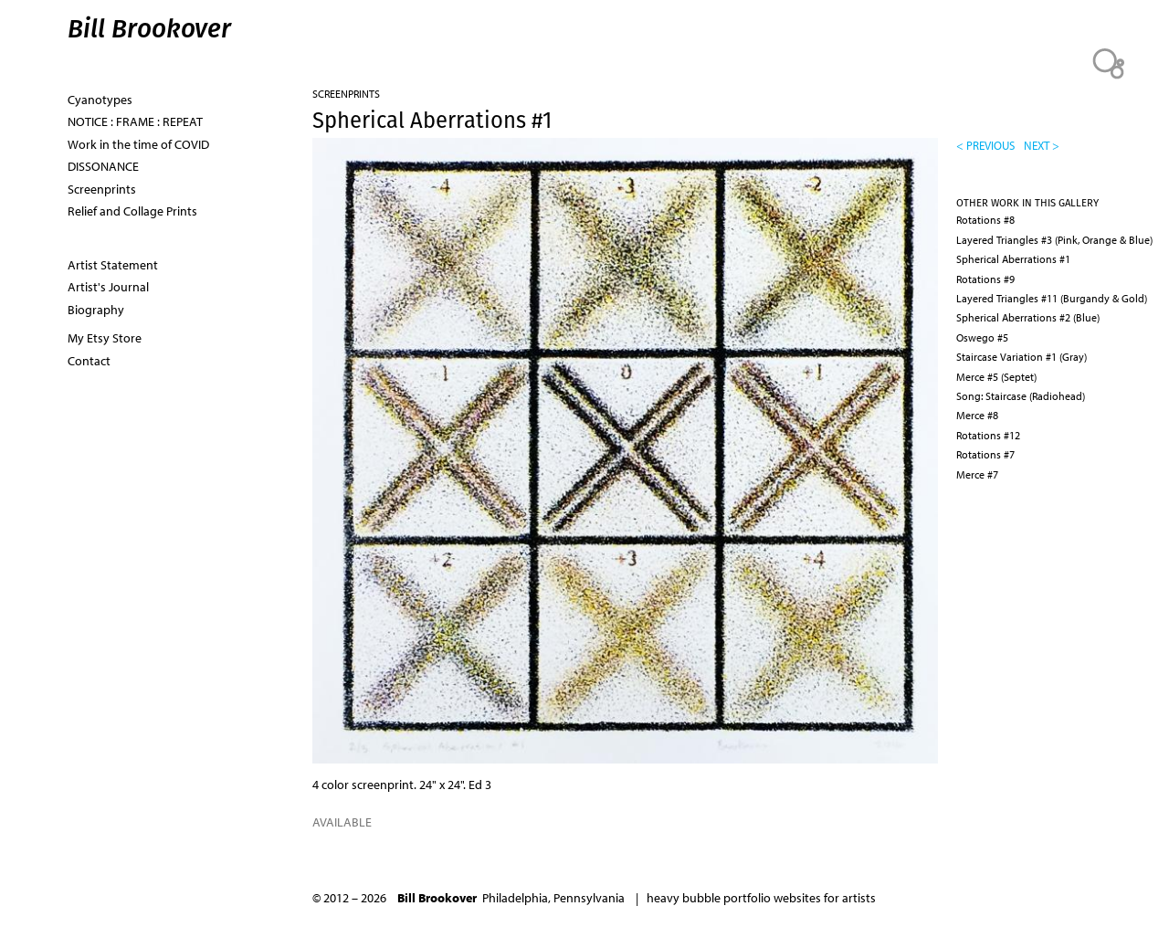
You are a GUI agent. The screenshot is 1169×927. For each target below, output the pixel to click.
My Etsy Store (105, 338)
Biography (96, 309)
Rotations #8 (985, 219)
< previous (985, 145)
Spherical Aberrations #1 (1013, 259)
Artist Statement (113, 265)
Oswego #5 (982, 337)
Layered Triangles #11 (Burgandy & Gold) (1051, 298)
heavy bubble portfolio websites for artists (761, 898)
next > (1041, 145)
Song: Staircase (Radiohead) (1020, 396)
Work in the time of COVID (138, 144)
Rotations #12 (988, 435)
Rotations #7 (985, 454)
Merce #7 (977, 474)
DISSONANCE (103, 166)
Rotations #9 (985, 279)
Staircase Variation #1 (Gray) (1021, 356)
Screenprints (346, 93)
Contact (89, 361)
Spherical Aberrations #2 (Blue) (1028, 317)
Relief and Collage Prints (132, 211)
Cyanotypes (100, 99)
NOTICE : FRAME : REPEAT (135, 121)
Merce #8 (977, 415)
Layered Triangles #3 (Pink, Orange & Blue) (1054, 240)
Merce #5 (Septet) (996, 377)
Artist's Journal (108, 287)
